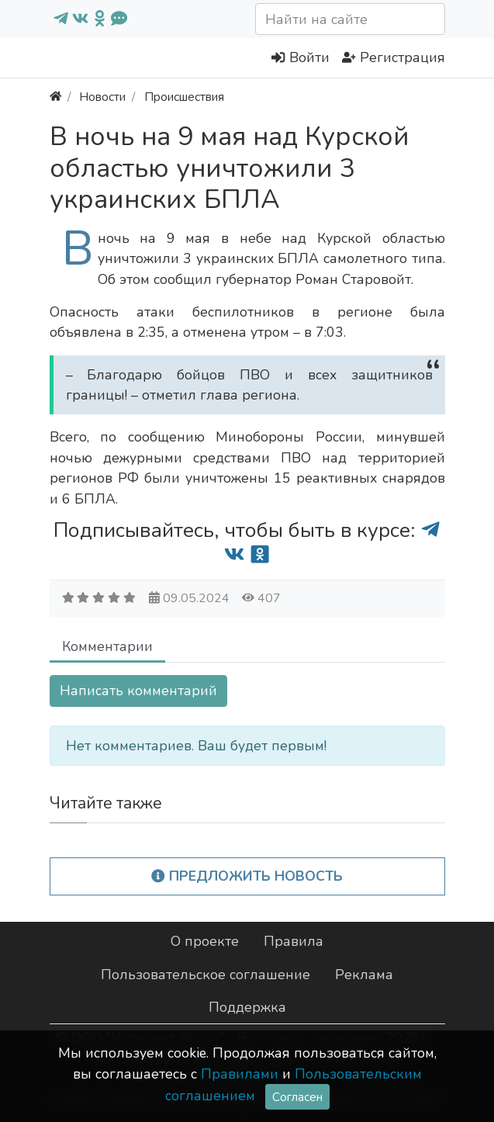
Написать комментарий (138, 690)
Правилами (239, 1074)
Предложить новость (247, 876)
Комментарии (107, 646)
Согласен (297, 1097)
